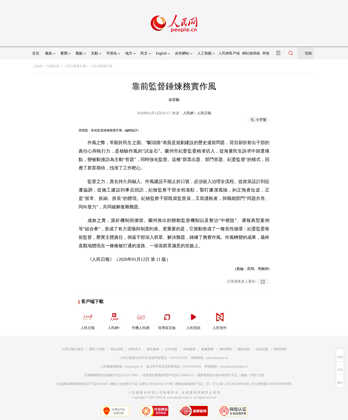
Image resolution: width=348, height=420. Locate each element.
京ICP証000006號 (237, 384)
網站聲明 (225, 349)
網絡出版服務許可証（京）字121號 (199, 384)
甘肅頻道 (53, 66)
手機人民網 (140, 319)
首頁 (35, 53)
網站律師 (243, 349)
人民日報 (87, 319)
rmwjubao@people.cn (233, 366)
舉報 (265, 53)
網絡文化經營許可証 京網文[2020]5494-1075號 (141, 384)
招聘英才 (135, 349)
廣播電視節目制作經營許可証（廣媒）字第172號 (230, 375)
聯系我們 (280, 349)
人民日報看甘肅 (75, 66)
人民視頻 (193, 319)
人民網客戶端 (229, 53)
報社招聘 (117, 349)
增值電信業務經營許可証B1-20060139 (168, 375)
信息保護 (262, 349)
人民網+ (114, 319)
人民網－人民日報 (197, 113)
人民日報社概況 (72, 349)
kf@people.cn (134, 366)
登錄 (308, 53)
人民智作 (219, 319)
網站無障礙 (251, 53)
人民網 (37, 66)
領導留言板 (167, 319)
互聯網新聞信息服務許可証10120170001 (111, 375)
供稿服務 (189, 349)
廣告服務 (153, 349)
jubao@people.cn (217, 358)
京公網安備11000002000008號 (271, 384)
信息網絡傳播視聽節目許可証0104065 (82, 384)
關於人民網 (97, 349)
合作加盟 (171, 349)
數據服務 (207, 349)
